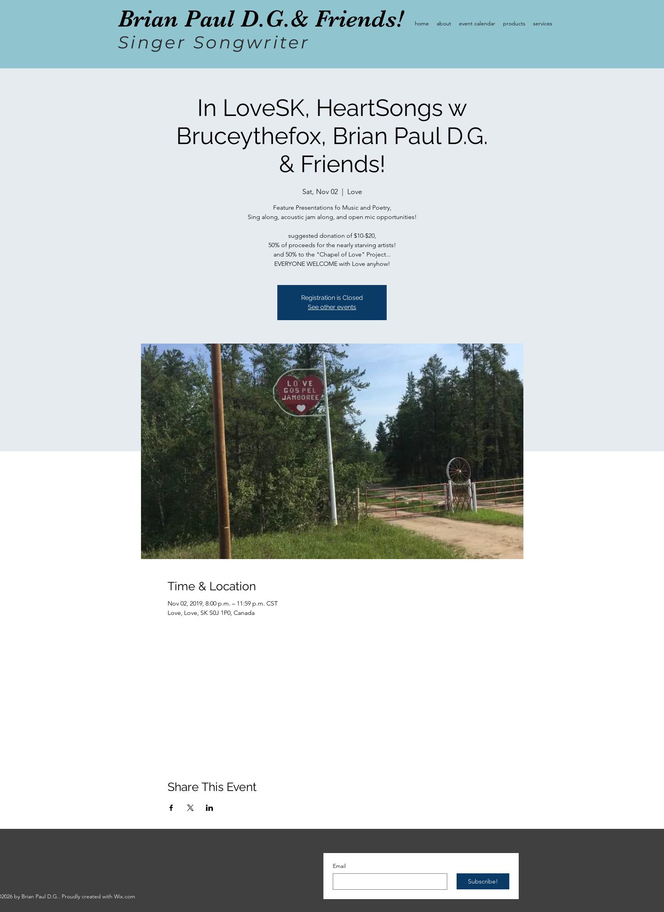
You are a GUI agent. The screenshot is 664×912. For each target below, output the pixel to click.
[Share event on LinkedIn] (209, 808)
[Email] (387, 881)
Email (339, 865)
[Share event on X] (190, 808)
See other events (332, 307)
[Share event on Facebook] (171, 808)
